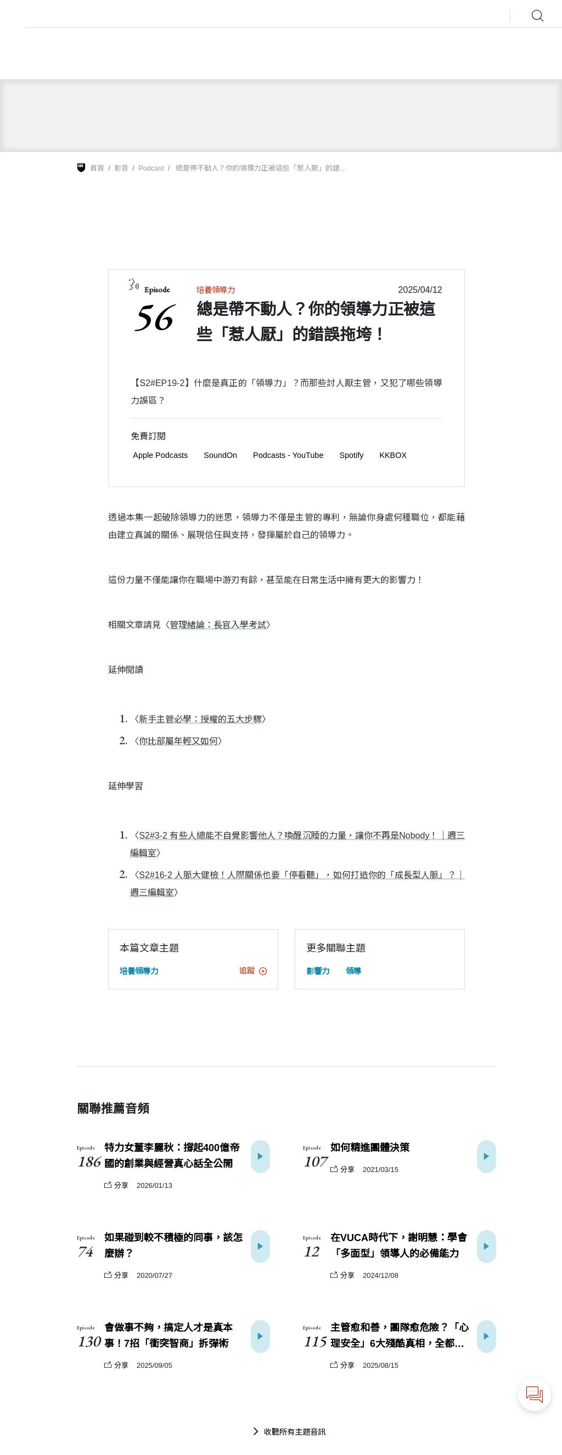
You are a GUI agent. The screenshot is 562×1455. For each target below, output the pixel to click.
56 (151, 315)
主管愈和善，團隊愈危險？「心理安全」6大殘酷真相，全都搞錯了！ (402, 1337)
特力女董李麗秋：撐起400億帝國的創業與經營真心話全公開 (171, 1155)
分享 (116, 1185)
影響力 (317, 971)
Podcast (151, 168)
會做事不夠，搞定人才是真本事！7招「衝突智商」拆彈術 (168, 1335)
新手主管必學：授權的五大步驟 (200, 719)
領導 (353, 971)
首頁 (97, 168)
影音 (121, 168)
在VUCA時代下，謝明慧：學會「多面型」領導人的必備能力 (398, 1245)
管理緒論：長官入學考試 (218, 625)
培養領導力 (215, 290)
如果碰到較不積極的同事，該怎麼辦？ (173, 1245)
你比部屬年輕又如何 (178, 741)
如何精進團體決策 (369, 1147)
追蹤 (253, 970)
